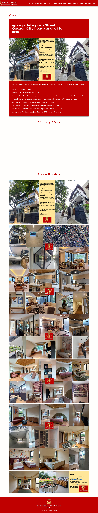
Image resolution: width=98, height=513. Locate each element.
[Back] (14, 15)
